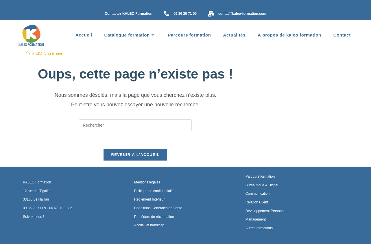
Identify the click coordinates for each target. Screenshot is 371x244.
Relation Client (257, 202)
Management (256, 219)
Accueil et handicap (149, 225)
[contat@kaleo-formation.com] (211, 14)
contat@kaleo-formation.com (242, 14)
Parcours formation (260, 176)
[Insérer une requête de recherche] (135, 125)
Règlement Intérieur (149, 199)
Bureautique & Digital (262, 185)
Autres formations (259, 228)
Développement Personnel (266, 211)
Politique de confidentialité (154, 191)
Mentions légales (147, 182)
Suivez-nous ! (33, 217)
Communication (258, 194)
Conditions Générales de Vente (158, 208)
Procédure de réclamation (154, 217)
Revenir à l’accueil (135, 154)
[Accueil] (28, 53)
